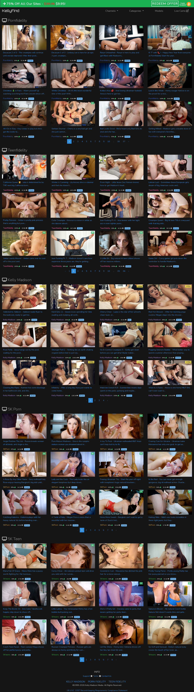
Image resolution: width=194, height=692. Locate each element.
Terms (95, 676)
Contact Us (106, 676)
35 (118, 271)
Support (86, 676)
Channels (113, 10)
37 (124, 141)
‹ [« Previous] (65, 271)
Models (159, 10)
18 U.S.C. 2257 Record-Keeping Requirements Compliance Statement (97, 690)
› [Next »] (128, 141)
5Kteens (6, 578)
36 (118, 141)
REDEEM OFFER (165, 3)
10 (109, 141)
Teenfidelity (8, 190)
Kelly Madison (9, 319)
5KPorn (6, 449)
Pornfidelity (8, 60)
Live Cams (181, 10)
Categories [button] (135, 10)
